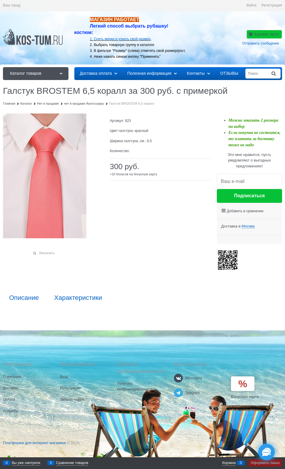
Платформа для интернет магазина (34, 443)
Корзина (229, 462)
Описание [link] (24, 298)
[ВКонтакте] (178, 378)
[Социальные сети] (266, 452)
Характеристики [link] (78, 298)
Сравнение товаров (72, 462)
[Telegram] (178, 392)
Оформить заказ (265, 463)
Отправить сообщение (260, 43)
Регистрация (271, 5)
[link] (248, 226)
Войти (251, 5)
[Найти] (274, 73)
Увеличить (46, 253)
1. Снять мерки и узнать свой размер (120, 39)
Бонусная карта (245, 397)
